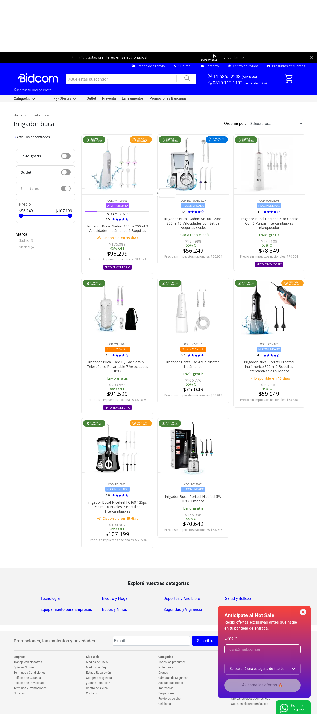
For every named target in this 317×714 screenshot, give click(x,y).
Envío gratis (30, 156)
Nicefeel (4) (26, 247)
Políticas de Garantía (27, 678)
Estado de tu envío (148, 66)
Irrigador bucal (39, 115)
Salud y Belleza (238, 598)
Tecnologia (50, 598)
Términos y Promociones (30, 688)
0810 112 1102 (237, 83)
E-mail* (230, 638)
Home (18, 115)
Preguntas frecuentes (286, 66)
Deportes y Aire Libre (181, 598)
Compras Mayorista (99, 678)
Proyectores (166, 693)
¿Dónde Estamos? (98, 683)
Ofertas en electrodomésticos (250, 698)
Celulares (164, 704)
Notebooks (165, 667)
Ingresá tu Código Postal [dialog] (33, 90)
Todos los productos (171, 662)
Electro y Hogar (115, 598)
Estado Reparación (98, 672)
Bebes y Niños (114, 609)
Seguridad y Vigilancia (182, 609)
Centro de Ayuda (243, 66)
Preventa (109, 98)
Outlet (91, 98)
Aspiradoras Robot (170, 683)
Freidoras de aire (169, 698)
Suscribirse (206, 640)
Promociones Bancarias (168, 98)
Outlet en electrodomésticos (249, 704)
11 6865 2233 (232, 76)
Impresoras (165, 688)
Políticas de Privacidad (29, 683)
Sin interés (29, 188)
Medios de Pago (96, 667)
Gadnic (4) (26, 240)
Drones (163, 672)
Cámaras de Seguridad (173, 678)
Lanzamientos (133, 98)
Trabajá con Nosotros (28, 662)
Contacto (210, 66)
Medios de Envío (97, 662)
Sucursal (182, 66)
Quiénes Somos (24, 667)
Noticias (19, 693)
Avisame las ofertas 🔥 (262, 685)
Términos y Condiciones (29, 672)
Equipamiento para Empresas (66, 609)
